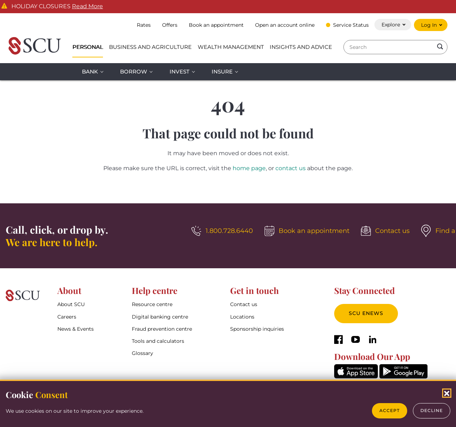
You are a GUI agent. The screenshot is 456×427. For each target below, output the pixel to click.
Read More (87, 6)
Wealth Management (231, 47)
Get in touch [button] (254, 290)
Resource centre (152, 304)
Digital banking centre (160, 317)
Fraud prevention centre (162, 329)
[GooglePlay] (403, 376)
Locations (242, 317)
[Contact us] (385, 230)
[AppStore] (356, 376)
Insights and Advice (301, 47)
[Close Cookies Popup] (446, 393)
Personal (87, 47)
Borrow (133, 71)
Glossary (142, 353)
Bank (90, 71)
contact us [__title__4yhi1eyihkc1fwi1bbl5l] (290, 168)
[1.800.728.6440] (222, 230)
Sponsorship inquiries (257, 329)
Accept (389, 410)
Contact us (243, 304)
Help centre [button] (154, 290)
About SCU (71, 304)
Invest (180, 71)
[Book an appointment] (306, 230)
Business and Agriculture (150, 47)
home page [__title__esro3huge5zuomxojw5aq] (249, 168)
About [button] (69, 290)
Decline (431, 410)
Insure (222, 71)
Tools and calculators (158, 341)
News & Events (75, 329)
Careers (66, 317)
